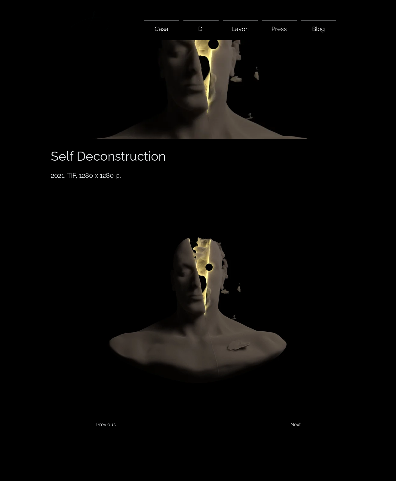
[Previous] (120, 425)
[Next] (280, 425)
